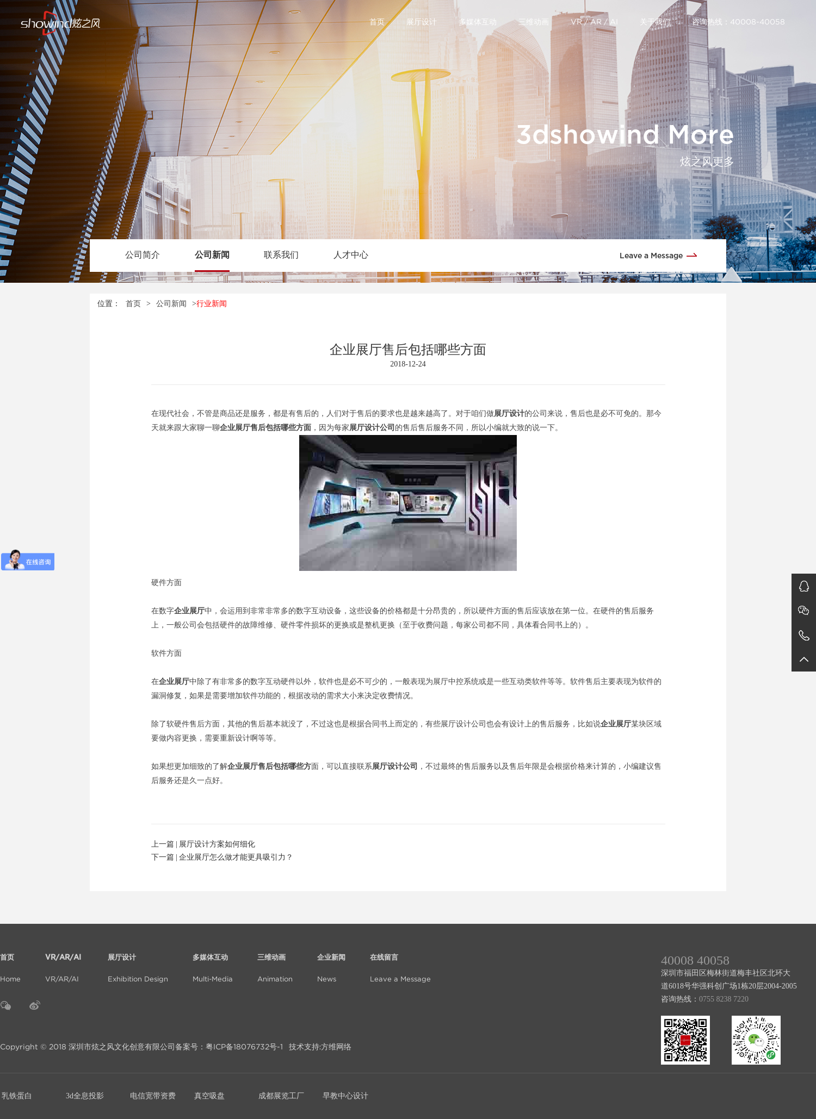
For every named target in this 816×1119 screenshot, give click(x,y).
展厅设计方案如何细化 (217, 844)
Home (10, 961)
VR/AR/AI (64, 961)
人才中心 (350, 254)
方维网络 (336, 1046)
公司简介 (142, 254)
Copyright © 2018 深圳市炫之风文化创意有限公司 (87, 1046)
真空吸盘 (209, 1096)
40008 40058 (695, 960)
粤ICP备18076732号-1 (244, 1046)
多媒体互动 (478, 21)
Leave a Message (662, 254)
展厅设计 (421, 21)
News (331, 961)
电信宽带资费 (153, 1096)
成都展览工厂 (281, 1096)
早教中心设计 (345, 1096)
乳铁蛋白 (17, 1096)
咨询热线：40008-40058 (738, 21)
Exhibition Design (138, 961)
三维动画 (533, 21)
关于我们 (655, 21)
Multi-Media (213, 961)
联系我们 (281, 254)
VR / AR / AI (594, 21)
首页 (377, 21)
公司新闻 (212, 254)
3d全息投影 (85, 1096)
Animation (275, 961)
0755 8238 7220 (724, 999)
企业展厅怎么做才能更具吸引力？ (236, 857)
